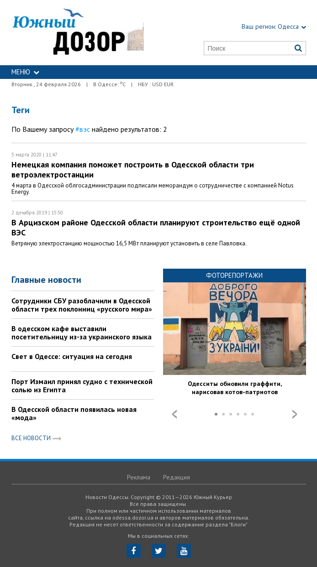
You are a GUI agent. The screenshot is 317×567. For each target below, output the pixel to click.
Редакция (176, 477)
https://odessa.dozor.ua (77, 32)
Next (294, 414)
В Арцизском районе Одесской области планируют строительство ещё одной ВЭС (155, 227)
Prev (174, 414)
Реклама (138, 477)
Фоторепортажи (234, 275)
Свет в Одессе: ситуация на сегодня (71, 356)
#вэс (82, 129)
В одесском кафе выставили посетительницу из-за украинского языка (81, 332)
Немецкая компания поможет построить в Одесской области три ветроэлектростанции (132, 169)
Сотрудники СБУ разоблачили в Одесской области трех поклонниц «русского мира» (81, 304)
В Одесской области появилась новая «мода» (74, 413)
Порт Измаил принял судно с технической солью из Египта (82, 385)
